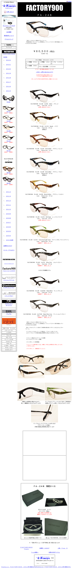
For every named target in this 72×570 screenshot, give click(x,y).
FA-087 (8, 101)
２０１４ (8, 191)
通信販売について (9, 35)
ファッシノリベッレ (9, 279)
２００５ (8, 231)
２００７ (8, 222)
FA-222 (8, 120)
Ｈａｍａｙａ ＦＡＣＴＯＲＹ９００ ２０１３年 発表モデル (18, 567)
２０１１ (8, 205)
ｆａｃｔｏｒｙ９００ (9, 270)
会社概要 (8, 32)
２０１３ (8, 196)
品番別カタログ (7, 245)
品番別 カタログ (44, 548)
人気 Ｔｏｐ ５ (63, 548)
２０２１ (8, 64)
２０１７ (8, 82)
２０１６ (8, 86)
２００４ (8, 235)
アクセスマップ (9, 39)
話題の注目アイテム (54, 552)
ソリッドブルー (9, 295)
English (69, 1)
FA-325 (8, 150)
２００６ (8, 227)
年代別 (5, 57)
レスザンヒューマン (9, 287)
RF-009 (8, 172)
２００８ (8, 218)
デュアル (9, 313)
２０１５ (8, 90)
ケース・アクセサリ (9, 250)
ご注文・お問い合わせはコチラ (44, 72)
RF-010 (8, 182)
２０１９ (8, 73)
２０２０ (8, 69)
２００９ (8, 213)
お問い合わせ (10, 12)
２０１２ (8, 200)
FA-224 (8, 140)
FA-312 (8, 111)
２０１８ (8, 77)
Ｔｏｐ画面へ (34, 552)
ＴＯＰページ (9, 8)
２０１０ (8, 209)
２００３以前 (9, 240)
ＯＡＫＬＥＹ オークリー (9, 304)
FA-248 (8, 130)
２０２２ (8, 60)
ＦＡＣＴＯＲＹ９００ (9, 53)
